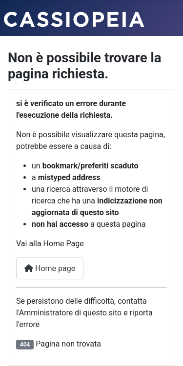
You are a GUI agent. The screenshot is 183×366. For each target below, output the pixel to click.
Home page (49, 268)
